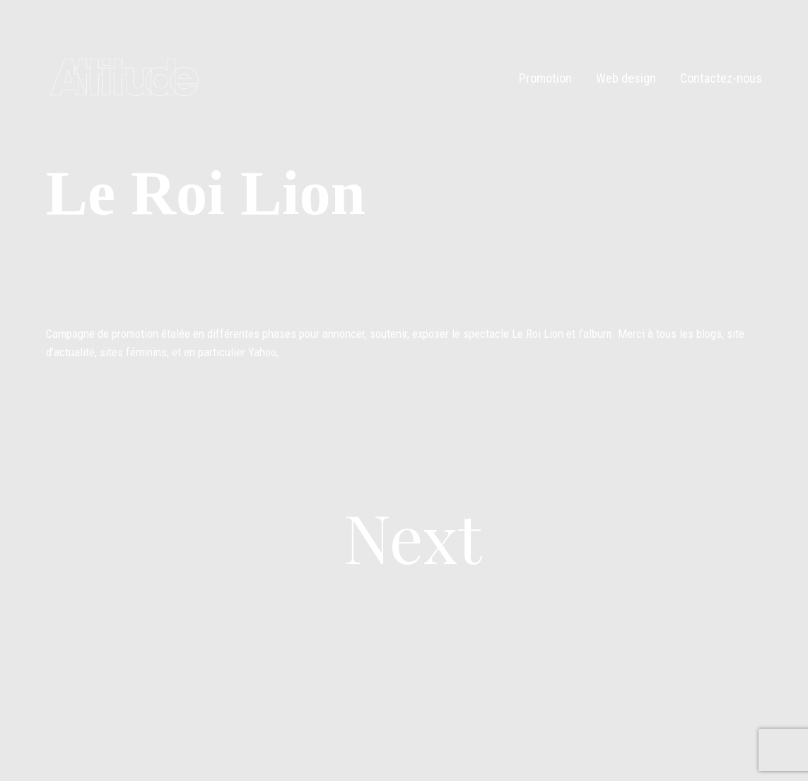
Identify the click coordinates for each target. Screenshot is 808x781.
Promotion (545, 78)
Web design (626, 78)
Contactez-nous (721, 78)
